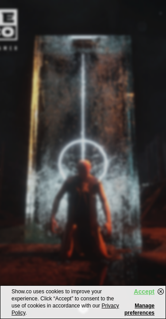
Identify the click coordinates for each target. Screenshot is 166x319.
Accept (144, 291)
